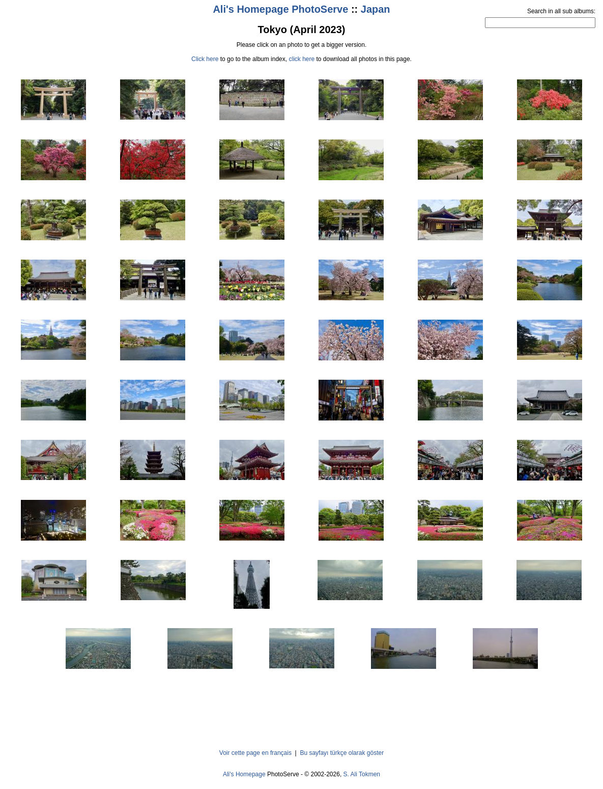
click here (301, 59)
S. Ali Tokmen (361, 774)
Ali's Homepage (244, 774)
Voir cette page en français (255, 752)
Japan (375, 9)
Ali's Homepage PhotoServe (280, 9)
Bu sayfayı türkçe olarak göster (342, 752)
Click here (204, 59)
